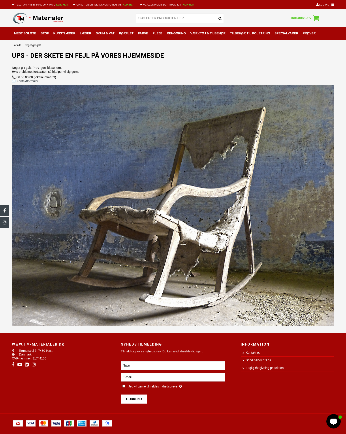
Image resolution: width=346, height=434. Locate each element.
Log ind (322, 4)
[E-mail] (173, 377)
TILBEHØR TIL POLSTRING (250, 33)
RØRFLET (126, 33)
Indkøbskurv (306, 18)
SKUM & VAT (105, 33)
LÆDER (85, 33)
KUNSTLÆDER (64, 33)
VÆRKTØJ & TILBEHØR (208, 33)
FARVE (143, 33)
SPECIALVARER (286, 33)
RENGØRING (176, 33)
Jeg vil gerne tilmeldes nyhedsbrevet (169, 385)
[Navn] (173, 365)
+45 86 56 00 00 (37, 4)
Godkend (134, 399)
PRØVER (309, 33)
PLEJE (157, 33)
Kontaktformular (27, 81)
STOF (45, 33)
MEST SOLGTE (25, 33)
